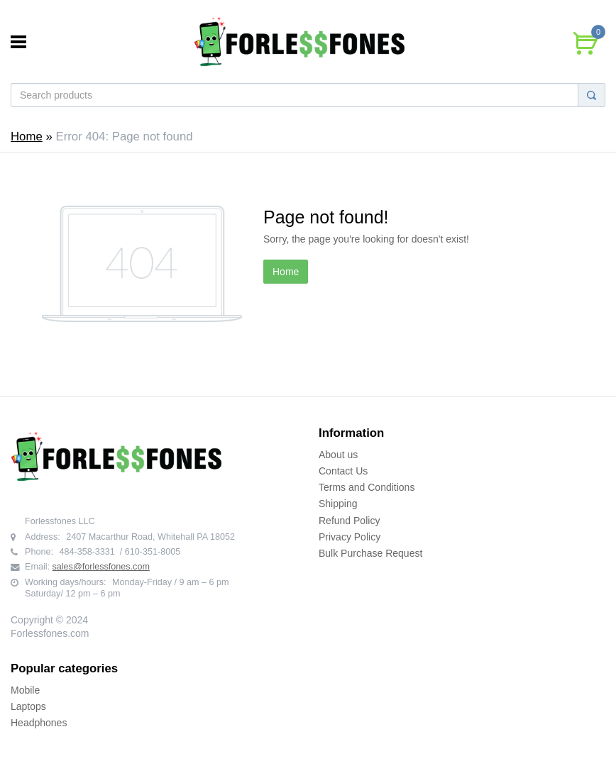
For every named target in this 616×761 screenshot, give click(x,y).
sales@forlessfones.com (101, 567)
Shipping (338, 503)
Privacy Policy (349, 537)
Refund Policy (349, 520)
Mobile (25, 690)
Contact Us (343, 471)
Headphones (39, 722)
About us (338, 454)
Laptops (28, 706)
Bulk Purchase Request (370, 553)
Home (27, 136)
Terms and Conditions (366, 487)
